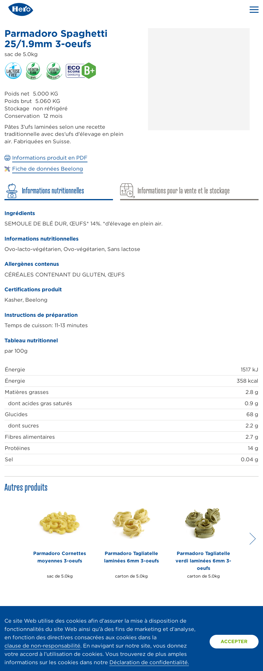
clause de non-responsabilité (42, 646)
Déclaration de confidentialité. (149, 662)
